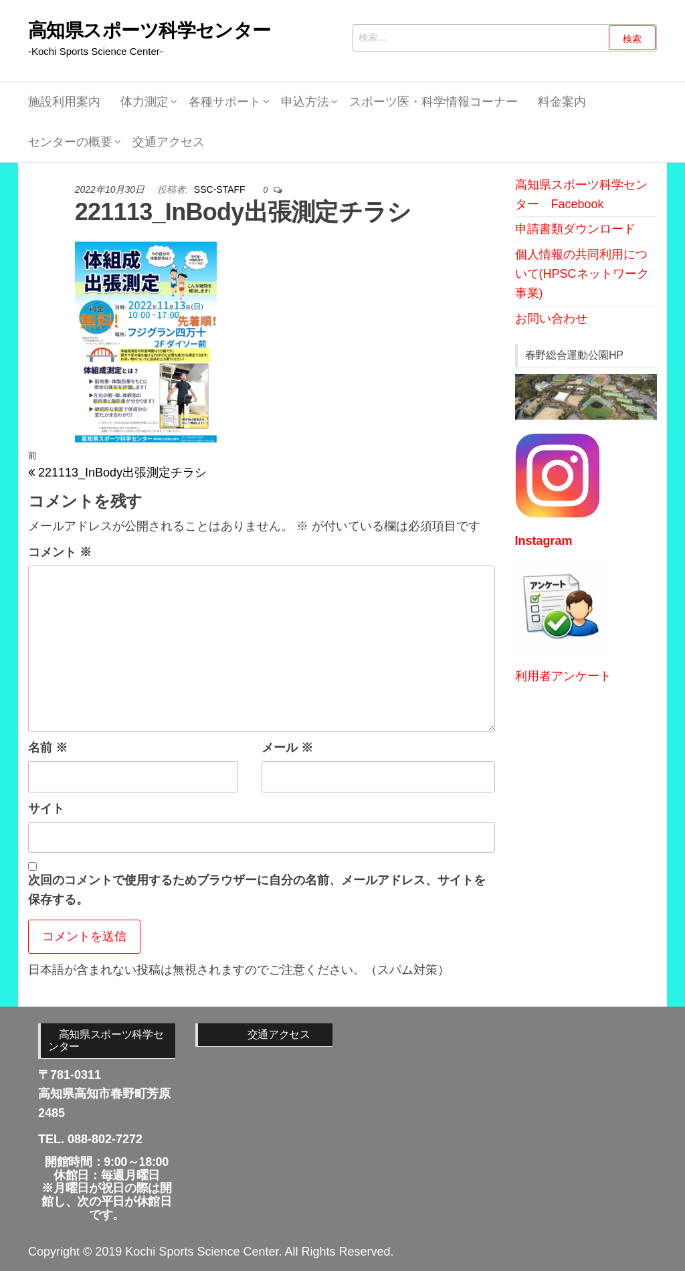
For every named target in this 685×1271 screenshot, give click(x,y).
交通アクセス (168, 142)
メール (287, 747)
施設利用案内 (64, 101)
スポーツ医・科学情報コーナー (433, 101)
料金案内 (562, 101)
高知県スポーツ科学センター (149, 30)
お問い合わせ (551, 318)
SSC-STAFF (221, 189)
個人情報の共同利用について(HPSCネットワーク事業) (582, 274)
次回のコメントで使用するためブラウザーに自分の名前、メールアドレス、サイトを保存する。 (257, 889)
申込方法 (305, 101)
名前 (48, 747)
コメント (60, 552)
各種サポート (225, 101)
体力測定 (144, 101)
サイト (46, 808)
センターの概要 (70, 142)
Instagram (544, 540)
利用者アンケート (563, 676)
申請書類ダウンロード (575, 229)
